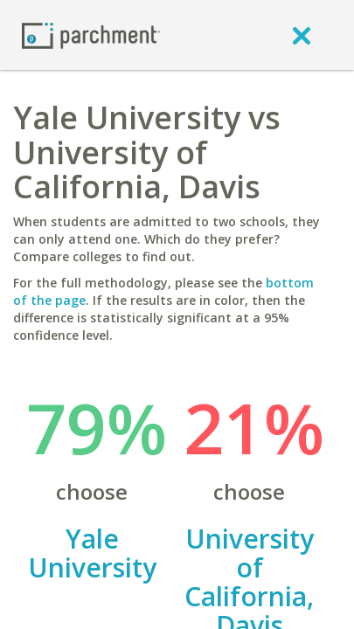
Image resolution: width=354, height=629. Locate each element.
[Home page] (91, 34)
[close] (301, 34)
